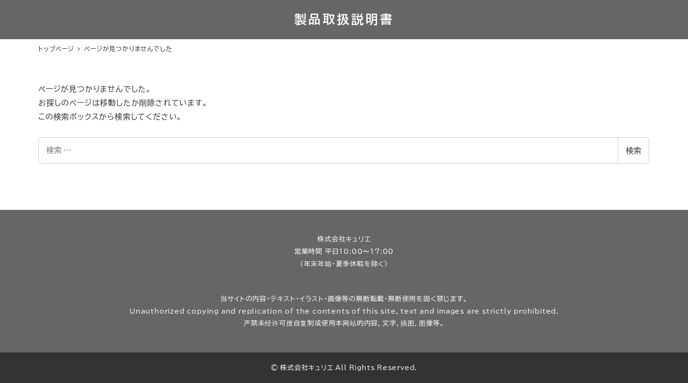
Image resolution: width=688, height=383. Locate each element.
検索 (633, 150)
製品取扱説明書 (344, 19)
